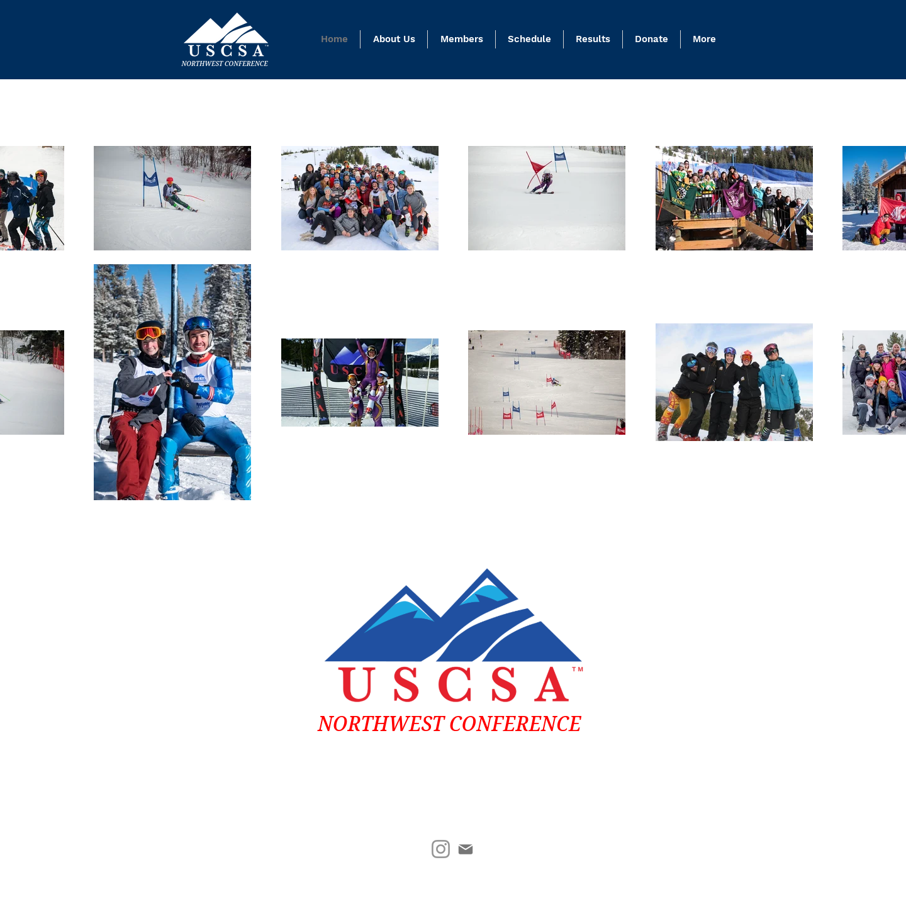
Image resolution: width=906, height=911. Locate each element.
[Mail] (465, 849)
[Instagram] (440, 849)
